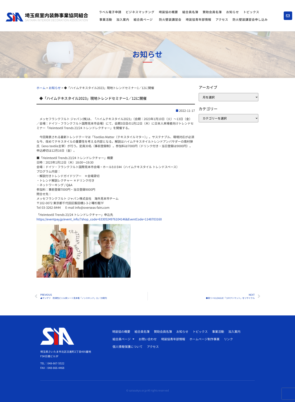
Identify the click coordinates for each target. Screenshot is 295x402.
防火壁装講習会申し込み (250, 19)
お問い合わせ (148, 339)
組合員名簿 (190, 12)
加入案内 (122, 19)
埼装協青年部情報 (198, 19)
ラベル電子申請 (110, 12)
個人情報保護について (128, 346)
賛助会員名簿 (212, 12)
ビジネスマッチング (140, 12)
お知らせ (232, 12)
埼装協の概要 (168, 12)
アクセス (222, 19)
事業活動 (105, 19)
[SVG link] (47, 17)
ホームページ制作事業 (204, 339)
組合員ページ (144, 19)
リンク (228, 339)
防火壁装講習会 (170, 19)
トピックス (251, 12)
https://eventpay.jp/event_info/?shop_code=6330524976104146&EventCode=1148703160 (99, 219)
